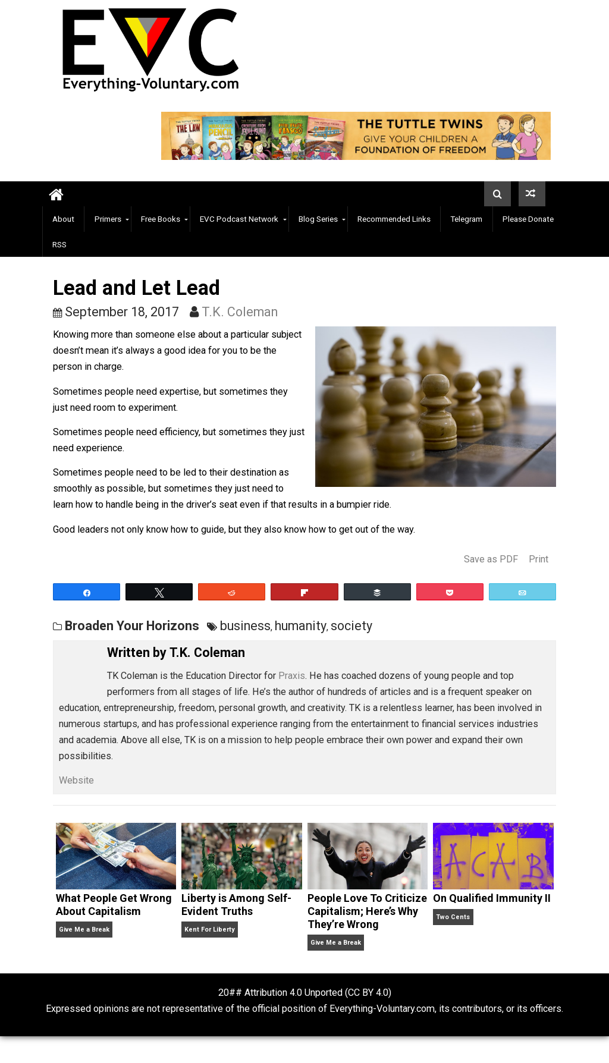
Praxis (291, 675)
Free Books (160, 219)
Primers (108, 219)
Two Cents (453, 917)
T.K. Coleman (240, 311)
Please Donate (528, 219)
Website (76, 780)
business (245, 625)
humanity (301, 625)
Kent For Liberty (209, 929)
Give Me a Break (84, 929)
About (63, 219)
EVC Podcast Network (239, 219)
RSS (59, 244)
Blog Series (318, 219)
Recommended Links (394, 219)
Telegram (466, 219)
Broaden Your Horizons (132, 625)
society (351, 625)
